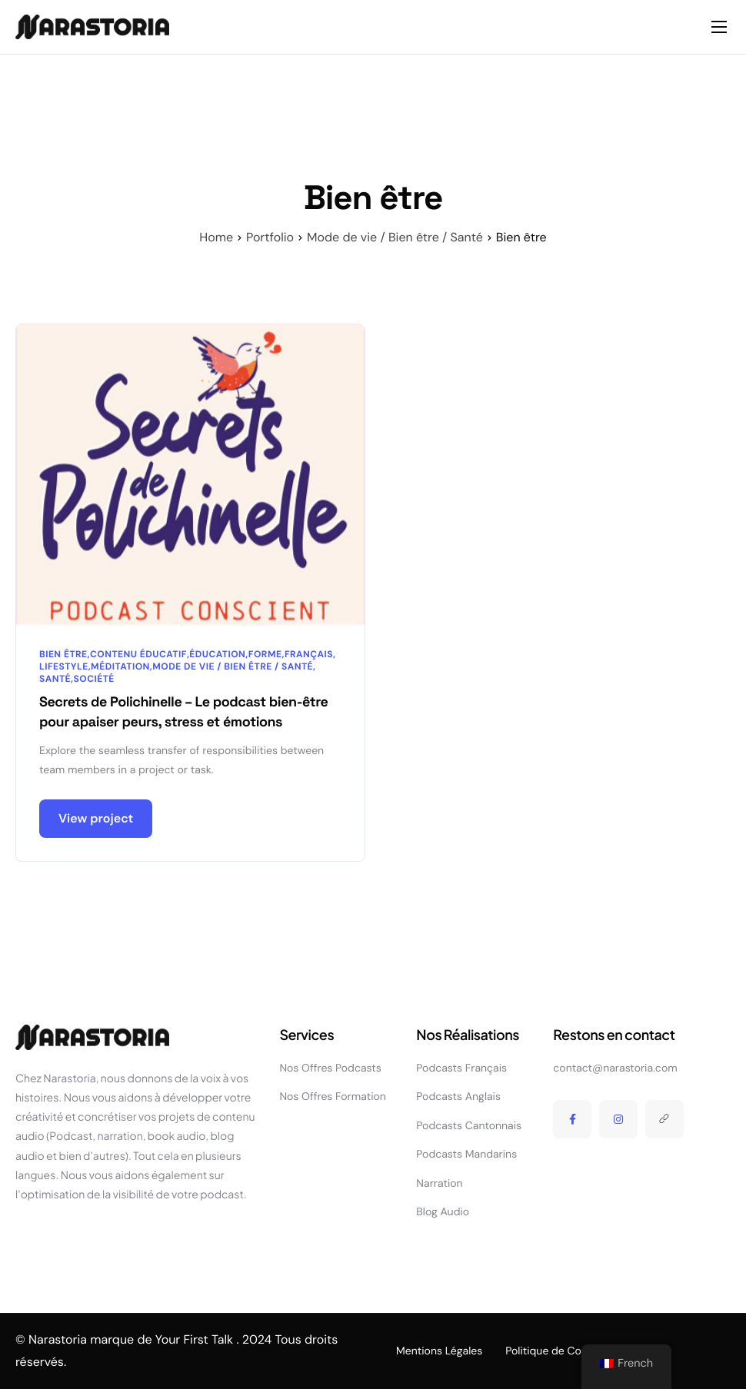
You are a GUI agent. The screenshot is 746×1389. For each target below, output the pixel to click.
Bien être (63, 654)
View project (95, 820)
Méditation (120, 666)
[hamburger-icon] (719, 27)
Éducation (217, 654)
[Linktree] (664, 1119)
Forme (265, 654)
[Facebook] (572, 1119)
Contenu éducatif (138, 654)
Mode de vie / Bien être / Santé (232, 666)
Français (309, 654)
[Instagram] (618, 1119)
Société (94, 679)
